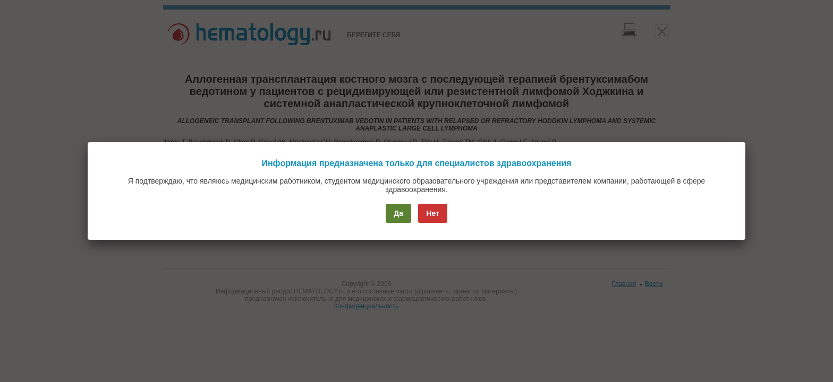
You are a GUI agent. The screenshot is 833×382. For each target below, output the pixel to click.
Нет (432, 213)
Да (398, 213)
